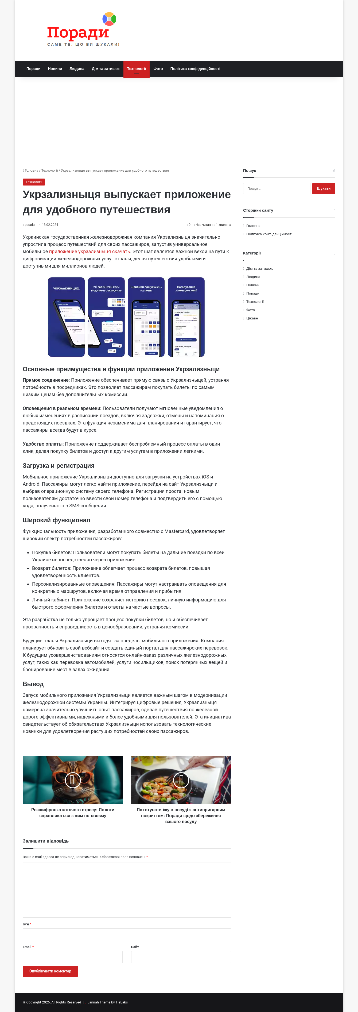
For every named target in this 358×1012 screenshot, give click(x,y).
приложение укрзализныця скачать (89, 251)
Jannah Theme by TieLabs (107, 1002)
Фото (158, 69)
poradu (30, 225)
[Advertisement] (179, 122)
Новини (55, 69)
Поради (33, 69)
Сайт (135, 947)
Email (28, 947)
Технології (136, 69)
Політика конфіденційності (195, 69)
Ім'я (27, 924)
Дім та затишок (106, 69)
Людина (76, 69)
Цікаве (252, 318)
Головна (30, 170)
